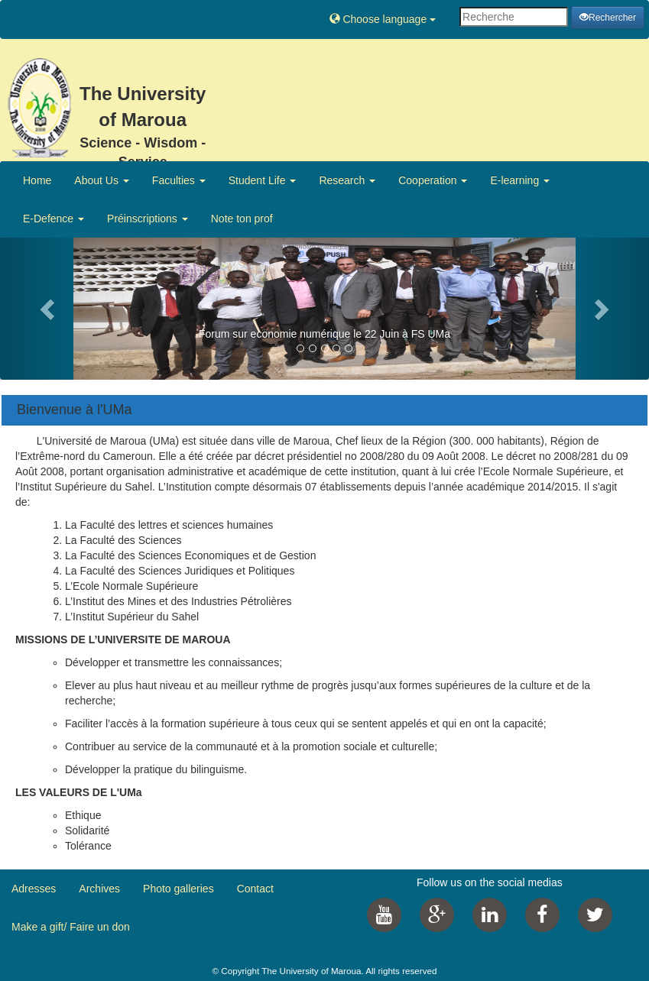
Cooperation (432, 180)
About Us (101, 180)
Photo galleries (178, 888)
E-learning (520, 180)
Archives (99, 888)
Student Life (263, 180)
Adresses (33, 888)
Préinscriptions (147, 218)
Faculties (179, 180)
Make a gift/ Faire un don (70, 927)
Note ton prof (242, 218)
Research (347, 180)
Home (37, 180)
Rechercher (607, 17)
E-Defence (53, 218)
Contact (255, 888)
